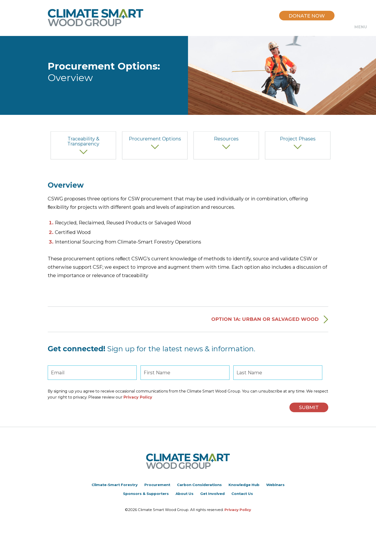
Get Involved (212, 493)
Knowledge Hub (244, 484)
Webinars (275, 484)
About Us (185, 493)
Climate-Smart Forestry (115, 484)
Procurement (157, 484)
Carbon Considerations (199, 484)
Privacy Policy (137, 397)
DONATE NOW (307, 16)
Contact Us (242, 493)
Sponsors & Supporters (146, 493)
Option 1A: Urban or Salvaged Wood (265, 324)
